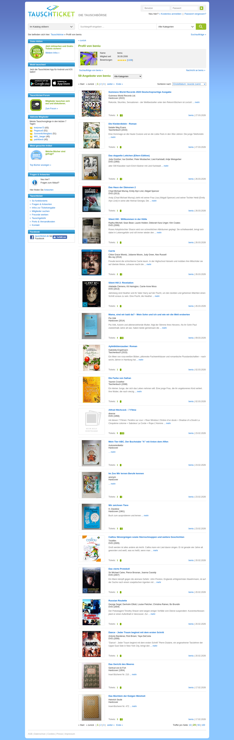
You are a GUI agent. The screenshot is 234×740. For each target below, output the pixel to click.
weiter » (110, 84)
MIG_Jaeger (40, 136)
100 (203, 725)
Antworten (49, 190)
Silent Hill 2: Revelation (121, 282)
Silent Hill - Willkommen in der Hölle (128, 219)
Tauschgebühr (39, 218)
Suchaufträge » (198, 34)
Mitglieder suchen (41, 211)
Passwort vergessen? (195, 14)
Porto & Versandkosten (43, 221)
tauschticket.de (42, 236)
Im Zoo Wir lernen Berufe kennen (126, 473)
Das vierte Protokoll (119, 569)
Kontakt (36, 225)
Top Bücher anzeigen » (40, 165)
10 (190, 725)
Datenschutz (40, 734)
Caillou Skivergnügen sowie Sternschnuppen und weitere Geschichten (146, 537)
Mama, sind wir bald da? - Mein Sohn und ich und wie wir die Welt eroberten (149, 314)
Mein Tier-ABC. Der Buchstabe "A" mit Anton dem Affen (138, 441)
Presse (59, 734)
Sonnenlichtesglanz (43, 133)
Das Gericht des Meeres (121, 664)
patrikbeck (39, 139)
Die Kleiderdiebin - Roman (123, 123)
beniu (191, 115)
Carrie (112, 251)
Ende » (119, 84)
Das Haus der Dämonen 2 (122, 187)
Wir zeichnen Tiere (119, 505)
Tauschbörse (57, 34)
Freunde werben (40, 214)
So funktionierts (40, 200)
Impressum (70, 734)
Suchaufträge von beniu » (91, 70)
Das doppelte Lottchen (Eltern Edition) (129, 155)
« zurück (82, 40)
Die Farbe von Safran (120, 378)
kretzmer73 (39, 127)
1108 (130, 60)
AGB (30, 734)
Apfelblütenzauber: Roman (123, 346)
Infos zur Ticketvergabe (43, 207)
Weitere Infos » (52, 53)
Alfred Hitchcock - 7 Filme (122, 410)
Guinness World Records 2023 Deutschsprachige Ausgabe (140, 92)
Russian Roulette (118, 600)
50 (199, 725)
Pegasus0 (38, 130)
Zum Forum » (52, 108)
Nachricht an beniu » (195, 70)
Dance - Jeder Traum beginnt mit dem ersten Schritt (136, 632)
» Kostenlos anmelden (170, 14)
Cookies (51, 734)
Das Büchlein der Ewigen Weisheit (127, 696)
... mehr (196, 102)
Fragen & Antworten (42, 204)
